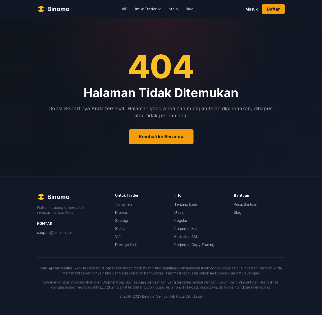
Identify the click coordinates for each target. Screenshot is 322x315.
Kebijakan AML (186, 236)
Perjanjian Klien (187, 228)
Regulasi (181, 220)
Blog (190, 9)
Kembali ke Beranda (161, 136)
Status (120, 228)
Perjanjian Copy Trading (194, 244)
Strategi (121, 220)
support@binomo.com (55, 232)
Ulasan (179, 212)
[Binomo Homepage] (53, 9)
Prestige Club (126, 244)
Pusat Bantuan (245, 204)
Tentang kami (185, 204)
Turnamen (123, 204)
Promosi (121, 212)
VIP (124, 9)
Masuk (251, 9)
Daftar (273, 9)
